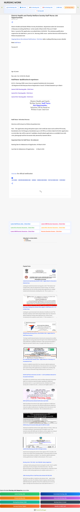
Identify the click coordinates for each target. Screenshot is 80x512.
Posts (26, 239)
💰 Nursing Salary (69, 7)
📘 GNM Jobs (23, 7)
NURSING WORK (12, 2)
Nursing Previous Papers (19, 506)
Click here (14, 173)
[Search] (78, 7)
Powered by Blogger (40, 510)
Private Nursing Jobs (19, 498)
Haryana (34, 180)
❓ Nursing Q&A (40, 10)
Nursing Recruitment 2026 (20, 502)
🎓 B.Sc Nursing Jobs (34, 7)
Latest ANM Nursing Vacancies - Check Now (22, 231)
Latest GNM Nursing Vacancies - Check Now (53, 223)
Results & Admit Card (60, 506)
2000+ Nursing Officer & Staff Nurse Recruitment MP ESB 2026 (37, 475)
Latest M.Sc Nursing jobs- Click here (22, 97)
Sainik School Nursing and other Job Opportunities (35, 449)
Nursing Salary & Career (60, 502)
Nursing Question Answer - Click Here (51, 231)
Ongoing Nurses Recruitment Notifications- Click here (27, 39)
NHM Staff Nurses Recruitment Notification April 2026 (35, 400)
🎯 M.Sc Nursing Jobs (47, 7)
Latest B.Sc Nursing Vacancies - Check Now (22, 227)
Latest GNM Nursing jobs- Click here (22, 89)
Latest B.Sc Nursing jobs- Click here (22, 93)
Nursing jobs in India (42, 180)
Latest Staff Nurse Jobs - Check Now (20, 223)
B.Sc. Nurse (14, 180)
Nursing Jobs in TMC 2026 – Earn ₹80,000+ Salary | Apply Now (37, 462)
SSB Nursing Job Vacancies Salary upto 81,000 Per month (36, 424)
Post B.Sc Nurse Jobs (53, 180)
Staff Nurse (18, 42)
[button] (12, 22)
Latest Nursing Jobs (20, 494)
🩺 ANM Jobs (59, 7)
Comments (27, 240)
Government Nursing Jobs (60, 494)
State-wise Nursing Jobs (60, 498)
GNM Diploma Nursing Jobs (24, 180)
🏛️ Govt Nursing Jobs (12, 7)
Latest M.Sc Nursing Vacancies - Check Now (53, 227)
